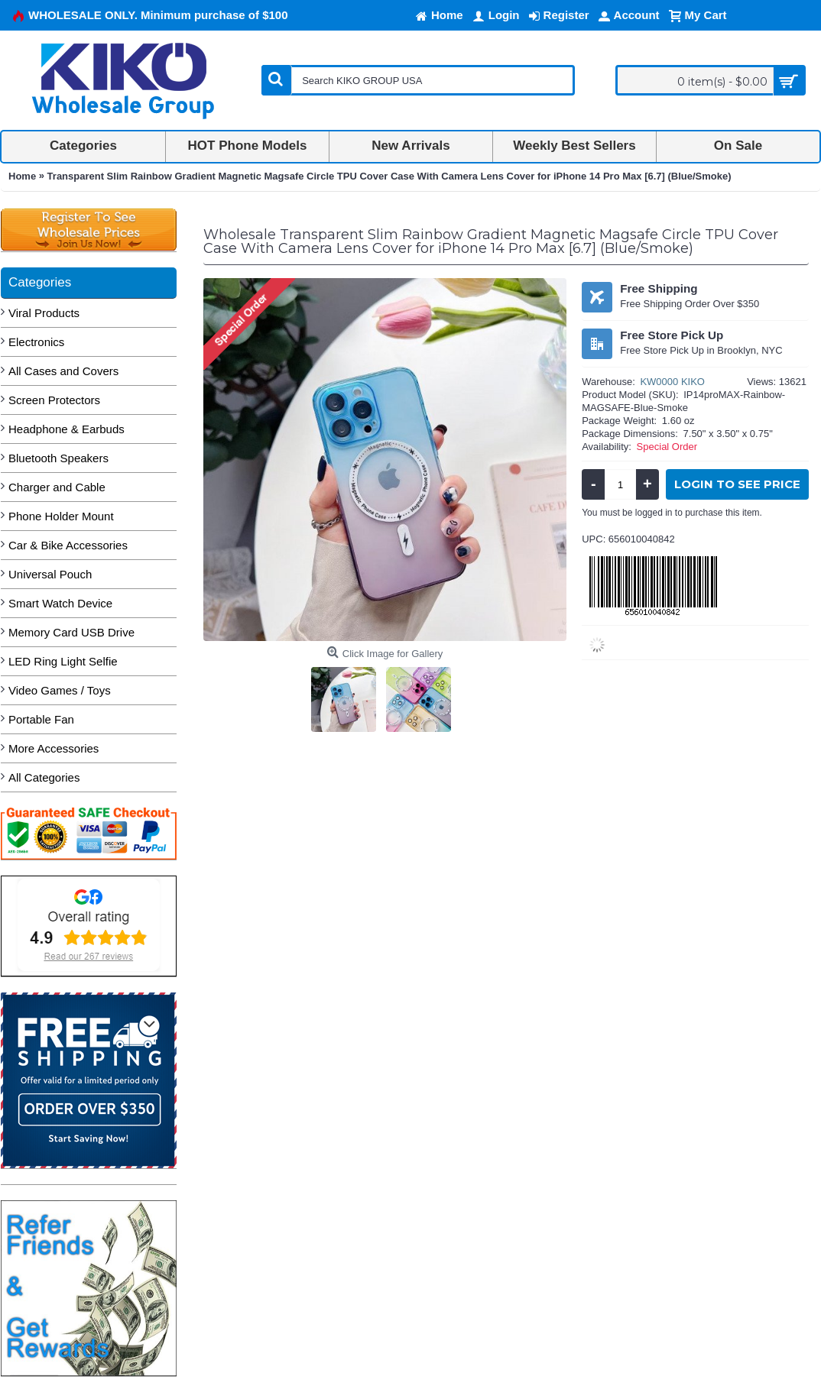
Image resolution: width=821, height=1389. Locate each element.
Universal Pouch (50, 574)
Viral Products (44, 312)
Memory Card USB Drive (71, 632)
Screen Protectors (54, 399)
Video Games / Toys (59, 690)
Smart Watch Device (60, 603)
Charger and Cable (56, 487)
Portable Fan (41, 719)
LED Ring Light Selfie (63, 661)
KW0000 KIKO (672, 381)
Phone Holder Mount (61, 516)
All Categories (44, 777)
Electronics (36, 341)
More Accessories (53, 748)
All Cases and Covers (63, 370)
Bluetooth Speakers (58, 458)
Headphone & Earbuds (66, 429)
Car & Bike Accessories (68, 545)
